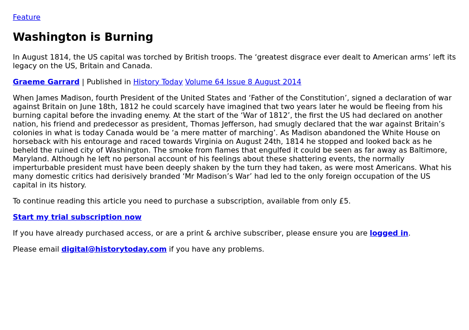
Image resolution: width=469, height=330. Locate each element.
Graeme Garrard (46, 81)
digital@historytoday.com (114, 249)
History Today (158, 81)
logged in (389, 233)
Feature (26, 17)
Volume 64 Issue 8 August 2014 (243, 81)
